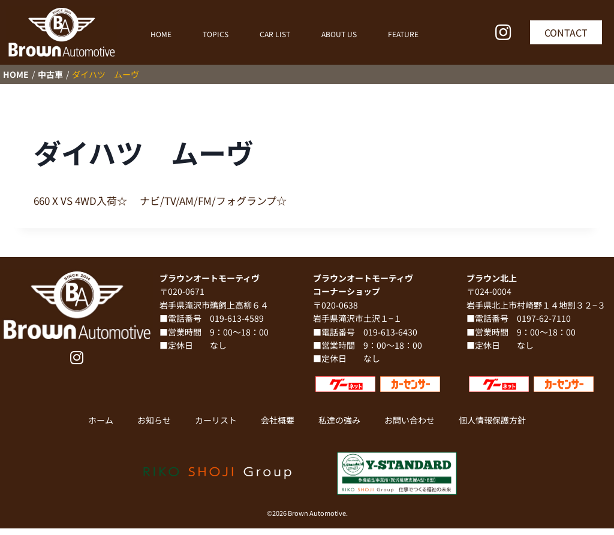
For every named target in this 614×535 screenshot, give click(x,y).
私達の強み (339, 420)
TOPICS (215, 34)
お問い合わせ (409, 420)
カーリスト (216, 420)
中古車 (50, 74)
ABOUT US (339, 34)
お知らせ (154, 420)
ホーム (100, 420)
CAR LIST (275, 34)
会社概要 (277, 420)
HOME (161, 34)
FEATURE (403, 34)
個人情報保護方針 (492, 420)
